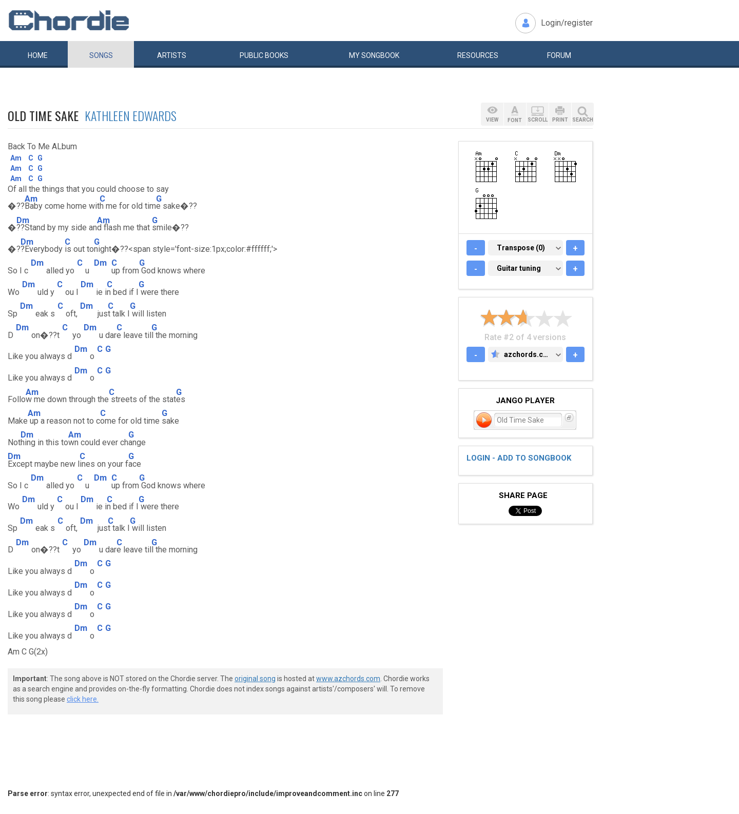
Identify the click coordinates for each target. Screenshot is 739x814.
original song (255, 678)
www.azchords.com (348, 678)
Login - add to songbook (518, 458)
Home (38, 55)
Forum (559, 55)
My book (374, 55)
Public (264, 55)
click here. (83, 699)
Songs (101, 55)
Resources (477, 55)
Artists (171, 55)
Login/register (567, 23)
